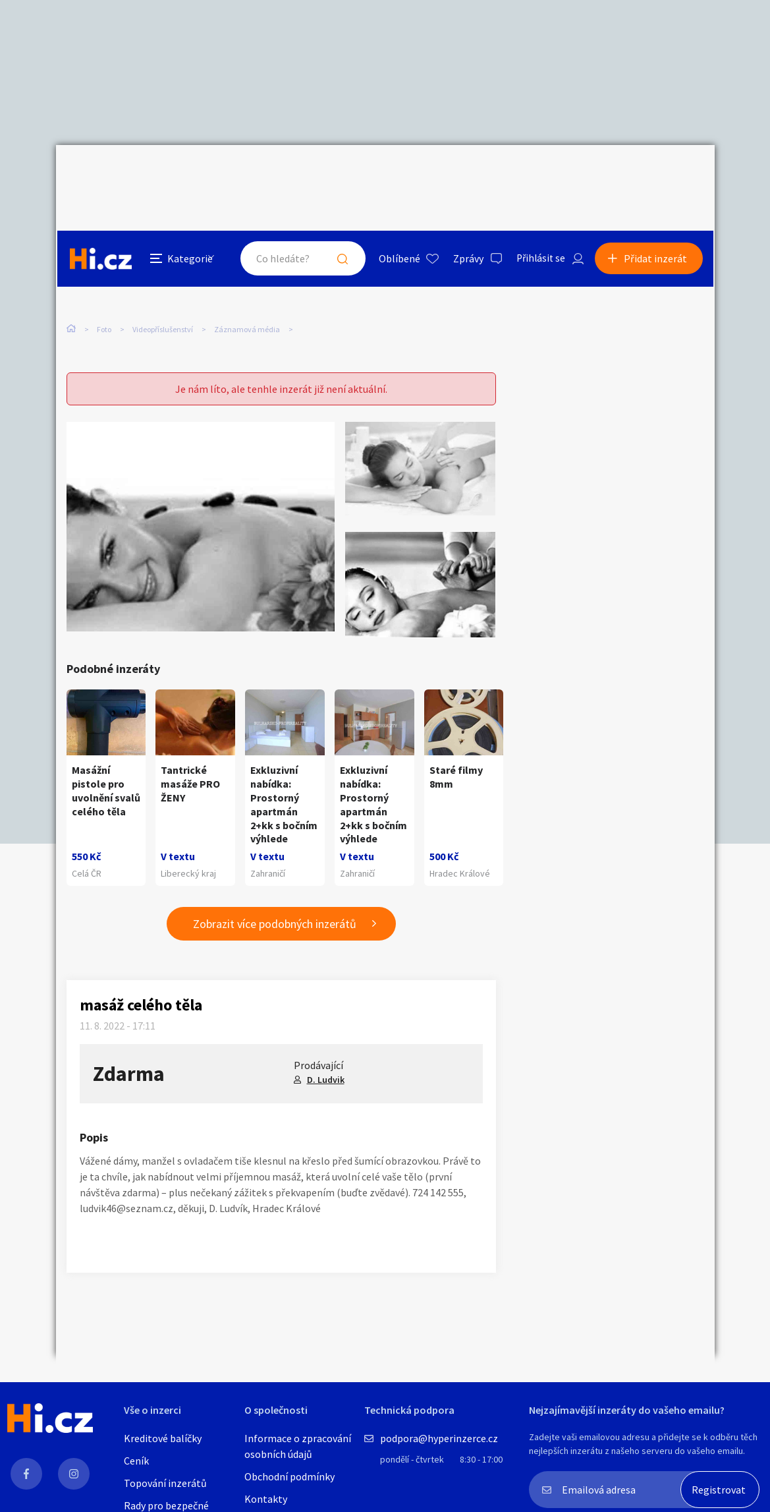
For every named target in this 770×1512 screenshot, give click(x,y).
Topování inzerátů (165, 1483)
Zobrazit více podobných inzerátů (274, 900)
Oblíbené (395, 174)
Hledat (338, 174)
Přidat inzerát (656, 174)
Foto (104, 269)
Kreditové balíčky (163, 1438)
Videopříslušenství (162, 269)
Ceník (136, 1460)
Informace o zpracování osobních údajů (297, 1446)
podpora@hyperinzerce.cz (439, 1438)
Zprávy (464, 174)
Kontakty (265, 1498)
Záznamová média (247, 269)
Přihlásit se (537, 174)
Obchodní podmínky (289, 1476)
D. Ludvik (325, 1056)
